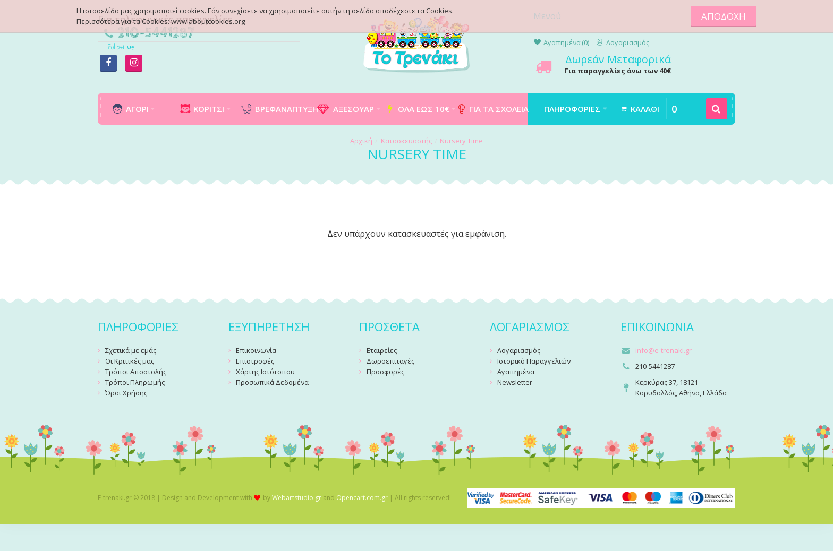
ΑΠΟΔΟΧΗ (723, 16)
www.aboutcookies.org (208, 21)
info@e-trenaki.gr (663, 350)
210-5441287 (156, 33)
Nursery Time (461, 140)
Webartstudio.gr (296, 497)
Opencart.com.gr (362, 497)
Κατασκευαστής (406, 140)
